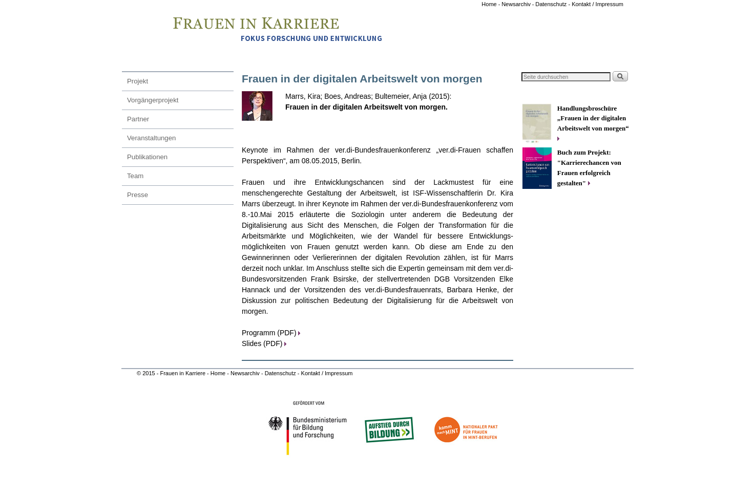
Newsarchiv (516, 4)
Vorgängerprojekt (152, 100)
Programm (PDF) (271, 333)
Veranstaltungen (151, 138)
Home (489, 4)
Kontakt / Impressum (597, 4)
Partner (138, 119)
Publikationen (147, 157)
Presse (137, 195)
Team (135, 176)
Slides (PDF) (264, 343)
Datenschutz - (553, 4)
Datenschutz (281, 373)
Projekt (137, 81)
